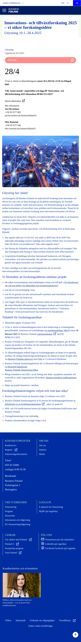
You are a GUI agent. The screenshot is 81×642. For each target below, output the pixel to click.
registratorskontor (47, 334)
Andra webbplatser (13, 3)
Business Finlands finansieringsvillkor (21, 370)
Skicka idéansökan (15, 101)
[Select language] (64, 3)
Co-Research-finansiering (16, 367)
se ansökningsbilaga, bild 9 (57, 330)
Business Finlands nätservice (20, 359)
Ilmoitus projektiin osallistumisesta (61, 377)
